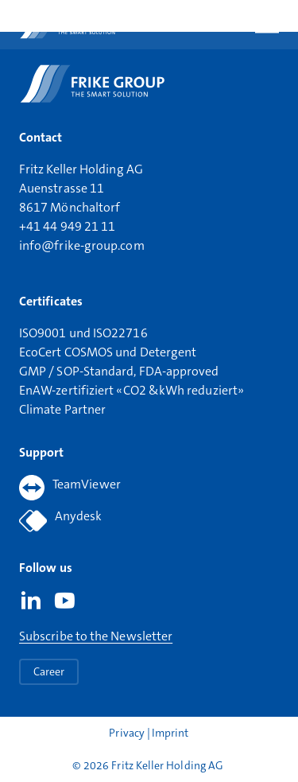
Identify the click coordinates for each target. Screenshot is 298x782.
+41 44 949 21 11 (67, 226)
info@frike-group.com (82, 245)
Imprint (170, 733)
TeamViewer (70, 487)
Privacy (128, 733)
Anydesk (61, 521)
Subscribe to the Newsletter (95, 636)
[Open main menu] (267, 25)
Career (48, 671)
